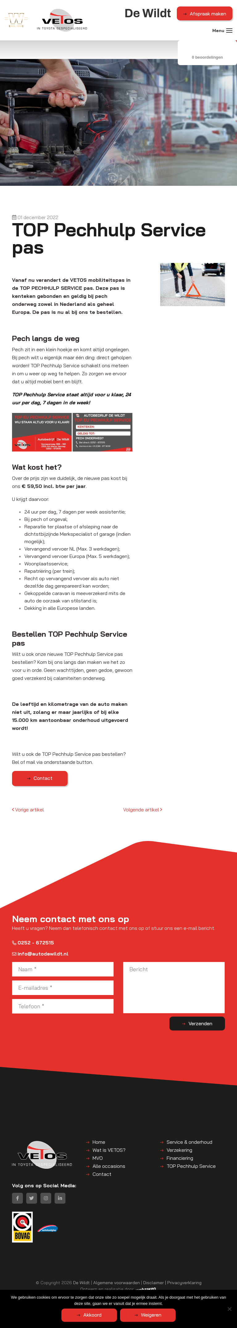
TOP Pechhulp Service (191, 1166)
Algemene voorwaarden (116, 1282)
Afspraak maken (208, 13)
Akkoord (92, 1315)
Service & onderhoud (189, 1142)
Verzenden (200, 1023)
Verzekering (179, 1150)
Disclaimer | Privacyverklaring (172, 1282)
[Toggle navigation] (229, 30)
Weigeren (151, 1315)
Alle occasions (109, 1166)
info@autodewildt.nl (40, 954)
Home (99, 1142)
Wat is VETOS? (109, 1150)
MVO (98, 1158)
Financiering (180, 1158)
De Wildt (81, 1282)
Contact (43, 778)
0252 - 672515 (33, 942)
